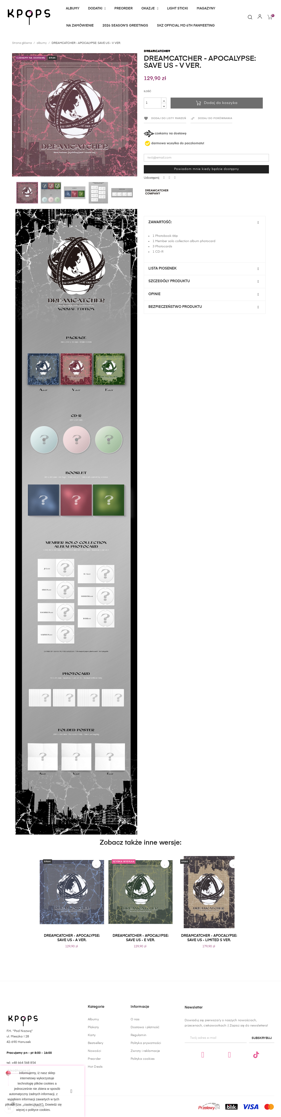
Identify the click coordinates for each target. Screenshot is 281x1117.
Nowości (94, 1089)
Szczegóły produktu (169, 281)
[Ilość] (152, 103)
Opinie (154, 294)
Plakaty (93, 1065)
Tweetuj (169, 178)
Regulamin (138, 1090)
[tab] (204, 222)
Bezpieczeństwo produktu (175, 307)
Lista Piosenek (162, 268)
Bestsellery (95, 1081)
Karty (92, 1073)
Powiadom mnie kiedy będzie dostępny (206, 169)
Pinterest (175, 178)
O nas (135, 1074)
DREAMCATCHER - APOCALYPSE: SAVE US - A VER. (72, 938)
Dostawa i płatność (145, 1082)
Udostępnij (164, 178)
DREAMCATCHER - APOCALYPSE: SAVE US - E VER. (141, 938)
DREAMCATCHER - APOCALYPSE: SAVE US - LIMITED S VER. (209, 938)
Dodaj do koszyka (217, 103)
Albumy (93, 1057)
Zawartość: (160, 222)
